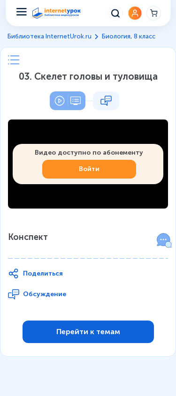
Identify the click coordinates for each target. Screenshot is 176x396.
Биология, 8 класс (128, 36)
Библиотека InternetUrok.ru (50, 36)
